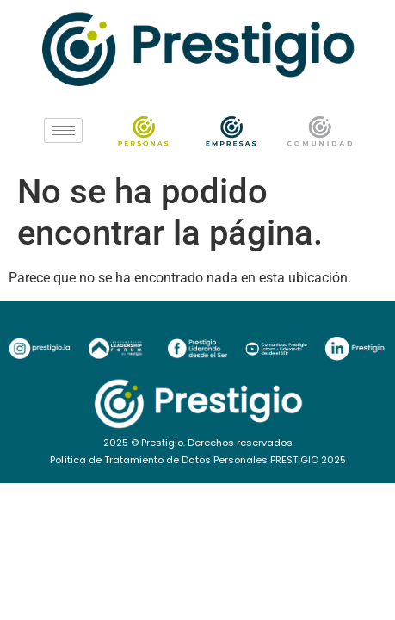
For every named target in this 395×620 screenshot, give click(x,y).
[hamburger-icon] (63, 130)
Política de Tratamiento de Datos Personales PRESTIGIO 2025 (198, 460)
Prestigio (162, 443)
